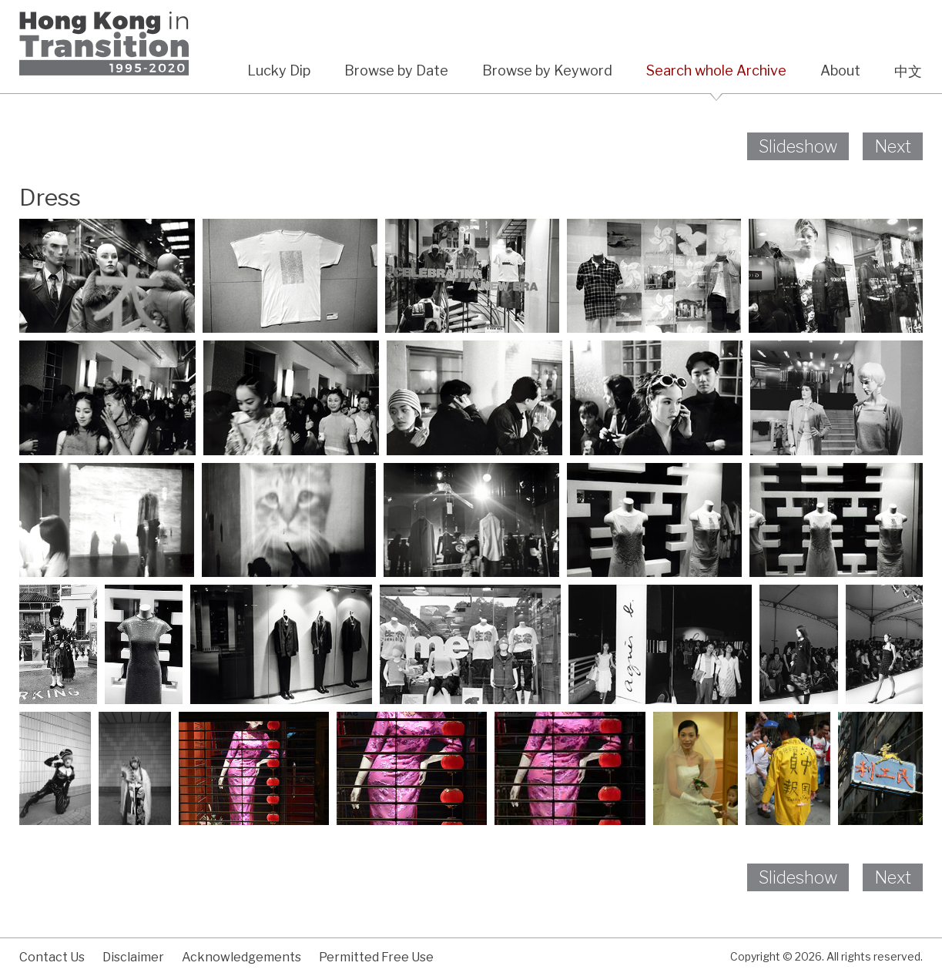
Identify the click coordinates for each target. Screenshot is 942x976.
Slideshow (798, 146)
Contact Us (52, 957)
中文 (908, 71)
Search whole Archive (716, 70)
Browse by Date (396, 70)
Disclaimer (133, 957)
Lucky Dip (278, 70)
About (840, 70)
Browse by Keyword (547, 70)
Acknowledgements (241, 957)
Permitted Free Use (376, 957)
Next (892, 146)
